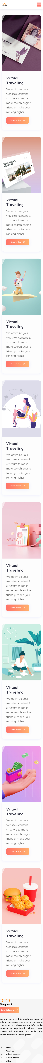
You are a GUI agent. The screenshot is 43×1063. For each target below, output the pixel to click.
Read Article (17, 120)
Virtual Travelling (15, 80)
